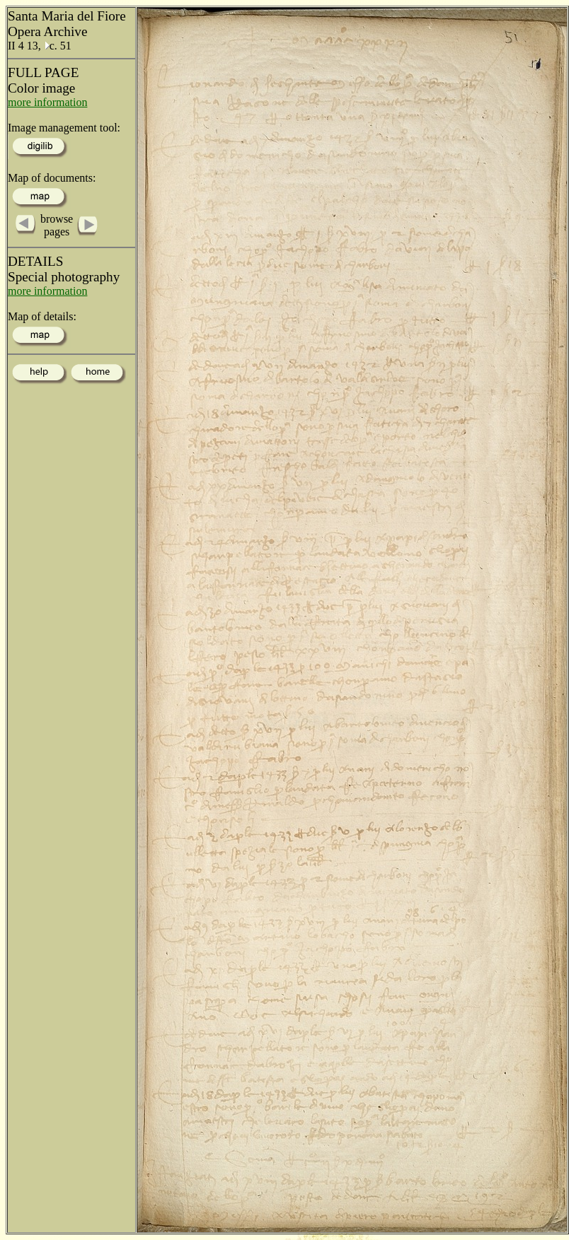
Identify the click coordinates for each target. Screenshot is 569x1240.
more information (47, 102)
